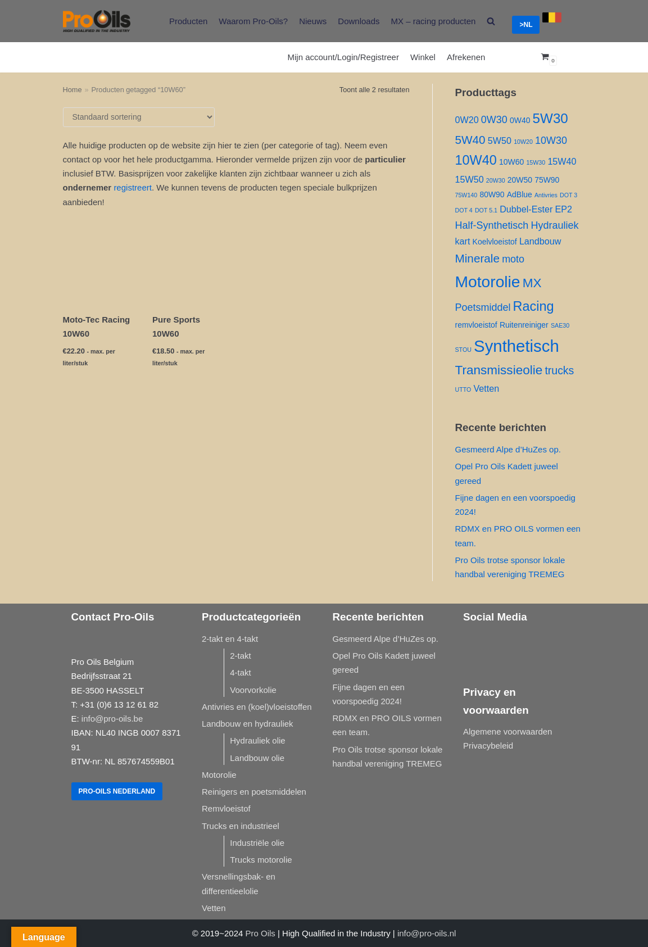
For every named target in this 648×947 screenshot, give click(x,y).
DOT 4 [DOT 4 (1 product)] (464, 210)
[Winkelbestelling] (139, 117)
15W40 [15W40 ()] (561, 161)
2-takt (240, 655)
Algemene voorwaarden (507, 731)
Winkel (423, 57)
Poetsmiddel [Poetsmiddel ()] (483, 307)
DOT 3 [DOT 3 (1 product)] (568, 195)
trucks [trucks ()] (559, 370)
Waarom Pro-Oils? (253, 21)
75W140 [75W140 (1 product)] (466, 195)
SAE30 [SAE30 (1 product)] (560, 325)
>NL (525, 25)
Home (72, 89)
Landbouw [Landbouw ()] (540, 241)
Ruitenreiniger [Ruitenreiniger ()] (524, 324)
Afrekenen (466, 57)
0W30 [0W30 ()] (494, 119)
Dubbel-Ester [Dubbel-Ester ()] (526, 209)
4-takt (240, 672)
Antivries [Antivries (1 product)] (546, 195)
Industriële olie (257, 843)
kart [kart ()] (462, 241)
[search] (491, 21)
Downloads (358, 21)
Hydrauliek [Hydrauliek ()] (555, 225)
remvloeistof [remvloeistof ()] (476, 324)
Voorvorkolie (253, 690)
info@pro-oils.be (112, 718)
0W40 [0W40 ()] (520, 120)
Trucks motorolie (261, 859)
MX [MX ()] (532, 283)
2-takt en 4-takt (230, 639)
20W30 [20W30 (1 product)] (495, 180)
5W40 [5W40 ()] (470, 139)
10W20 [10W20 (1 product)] (523, 141)
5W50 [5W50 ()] (499, 140)
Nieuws (313, 21)
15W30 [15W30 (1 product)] (535, 162)
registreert (133, 187)
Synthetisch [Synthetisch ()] (516, 346)
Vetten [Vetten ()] (486, 388)
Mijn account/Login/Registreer (343, 57)
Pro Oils (260, 933)
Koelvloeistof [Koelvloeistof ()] (495, 241)
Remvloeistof (226, 808)
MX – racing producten (433, 21)
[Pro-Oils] (96, 21)
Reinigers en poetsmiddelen (254, 791)
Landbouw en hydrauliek (247, 723)
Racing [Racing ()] (533, 306)
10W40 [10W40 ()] (476, 160)
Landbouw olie (257, 758)
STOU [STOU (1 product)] (463, 349)
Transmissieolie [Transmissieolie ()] (499, 370)
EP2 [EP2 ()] (564, 209)
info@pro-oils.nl (426, 933)
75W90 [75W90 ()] (546, 179)
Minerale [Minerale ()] (477, 258)
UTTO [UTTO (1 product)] (463, 389)
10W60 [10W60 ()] (511, 161)
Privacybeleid (488, 745)
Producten (188, 21)
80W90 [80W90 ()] (491, 194)
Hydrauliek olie (257, 740)
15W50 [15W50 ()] (469, 179)
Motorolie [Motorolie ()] (487, 282)
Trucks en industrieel (240, 826)
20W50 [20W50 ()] (519, 179)
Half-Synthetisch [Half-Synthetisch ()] (492, 225)
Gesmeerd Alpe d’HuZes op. (508, 449)
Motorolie (219, 775)
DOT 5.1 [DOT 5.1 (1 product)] (486, 210)
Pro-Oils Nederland (117, 791)
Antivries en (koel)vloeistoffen (257, 707)
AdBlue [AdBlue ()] (519, 194)
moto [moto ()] (513, 259)
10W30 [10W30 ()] (551, 140)
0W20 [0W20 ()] (467, 120)
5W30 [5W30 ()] (550, 118)
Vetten (214, 908)
